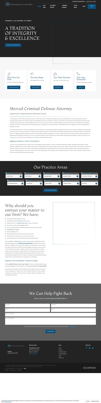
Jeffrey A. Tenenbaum (12, 241)
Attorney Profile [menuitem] (53, 6)
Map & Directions (33, 354)
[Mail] (86, 348)
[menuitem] (7, 370)
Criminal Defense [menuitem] (64, 6)
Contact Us (92, 6)
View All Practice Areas (50, 190)
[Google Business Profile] (92, 348)
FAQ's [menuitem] (84, 6)
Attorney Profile (62, 352)
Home (60, 348)
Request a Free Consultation (13, 45)
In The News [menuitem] (75, 6)
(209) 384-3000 (91, 1)
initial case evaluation (31, 266)
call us (19, 266)
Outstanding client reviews (11, 230)
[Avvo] (89, 348)
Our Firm (60, 350)
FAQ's (60, 356)
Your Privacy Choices (21, 368)
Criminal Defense (62, 354)
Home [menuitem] (39, 6)
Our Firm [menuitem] (44, 6)
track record (17, 221)
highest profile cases (20, 223)
